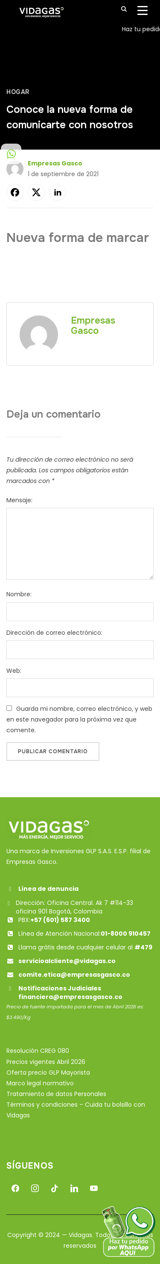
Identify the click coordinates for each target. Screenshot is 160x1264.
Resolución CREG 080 (37, 1050)
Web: (13, 670)
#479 (143, 947)
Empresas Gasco (55, 163)
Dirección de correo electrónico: (54, 632)
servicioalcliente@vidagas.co (67, 961)
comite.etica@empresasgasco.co (74, 974)
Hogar (17, 92)
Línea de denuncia (42, 888)
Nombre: (19, 594)
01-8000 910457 (126, 933)
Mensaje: (19, 500)
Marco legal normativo (40, 1083)
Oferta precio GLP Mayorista (48, 1072)
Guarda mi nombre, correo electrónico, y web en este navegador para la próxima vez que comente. (79, 719)
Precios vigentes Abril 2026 (45, 1062)
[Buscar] (123, 8)
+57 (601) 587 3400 (60, 920)
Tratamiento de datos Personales (56, 1094)
